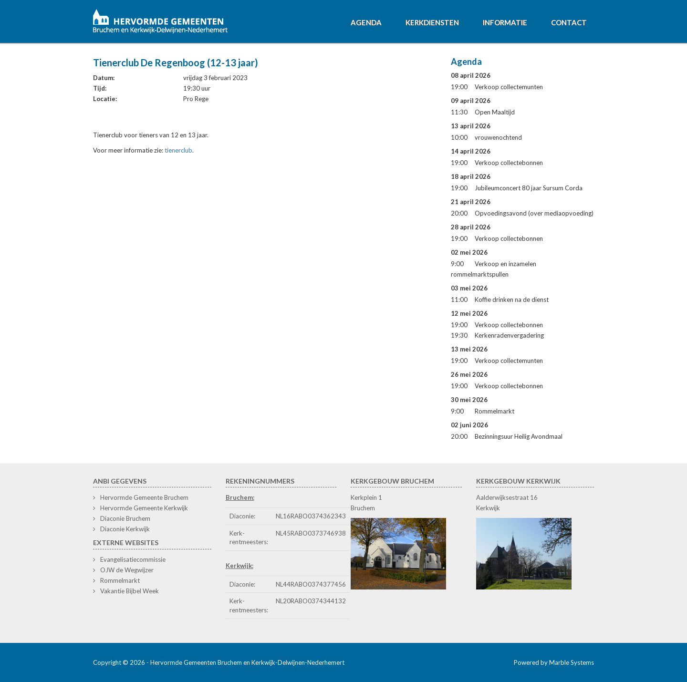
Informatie (505, 22)
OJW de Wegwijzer (127, 570)
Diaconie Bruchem (125, 518)
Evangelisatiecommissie (133, 559)
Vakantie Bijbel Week (129, 591)
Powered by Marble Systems (554, 662)
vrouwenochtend (498, 137)
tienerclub (178, 150)
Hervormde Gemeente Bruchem (144, 497)
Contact (569, 22)
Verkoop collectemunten (509, 87)
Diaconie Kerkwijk (125, 529)
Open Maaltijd (495, 112)
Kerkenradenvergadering (509, 335)
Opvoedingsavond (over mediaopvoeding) (534, 213)
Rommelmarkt (494, 411)
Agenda (366, 22)
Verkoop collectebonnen (509, 162)
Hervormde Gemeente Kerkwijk (144, 508)
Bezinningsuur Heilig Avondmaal (518, 436)
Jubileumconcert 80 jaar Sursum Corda (529, 188)
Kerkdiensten (432, 22)
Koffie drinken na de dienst (512, 299)
